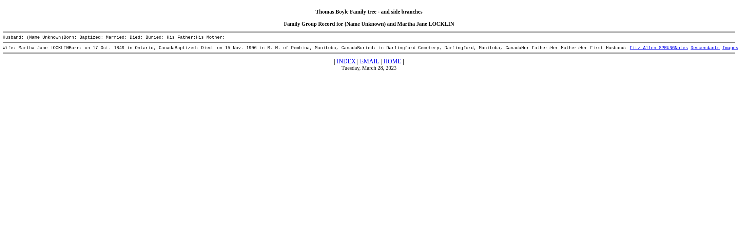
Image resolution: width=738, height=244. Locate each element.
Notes (681, 49)
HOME (392, 63)
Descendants (705, 49)
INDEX (346, 63)
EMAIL (369, 63)
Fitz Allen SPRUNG (652, 49)
